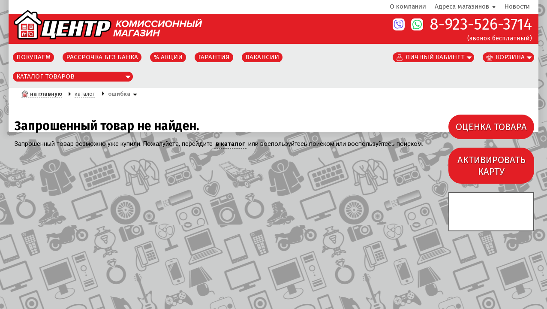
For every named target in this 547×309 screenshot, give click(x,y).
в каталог (230, 144)
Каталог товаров (45, 76)
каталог (85, 94)
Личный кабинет (435, 57)
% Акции (168, 57)
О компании (408, 6)
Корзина (510, 57)
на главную (46, 93)
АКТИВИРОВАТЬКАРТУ (491, 165)
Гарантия (214, 57)
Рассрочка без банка (102, 57)
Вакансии (262, 57)
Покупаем (33, 57)
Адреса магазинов (462, 6)
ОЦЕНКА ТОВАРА (491, 127)
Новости (517, 6)
